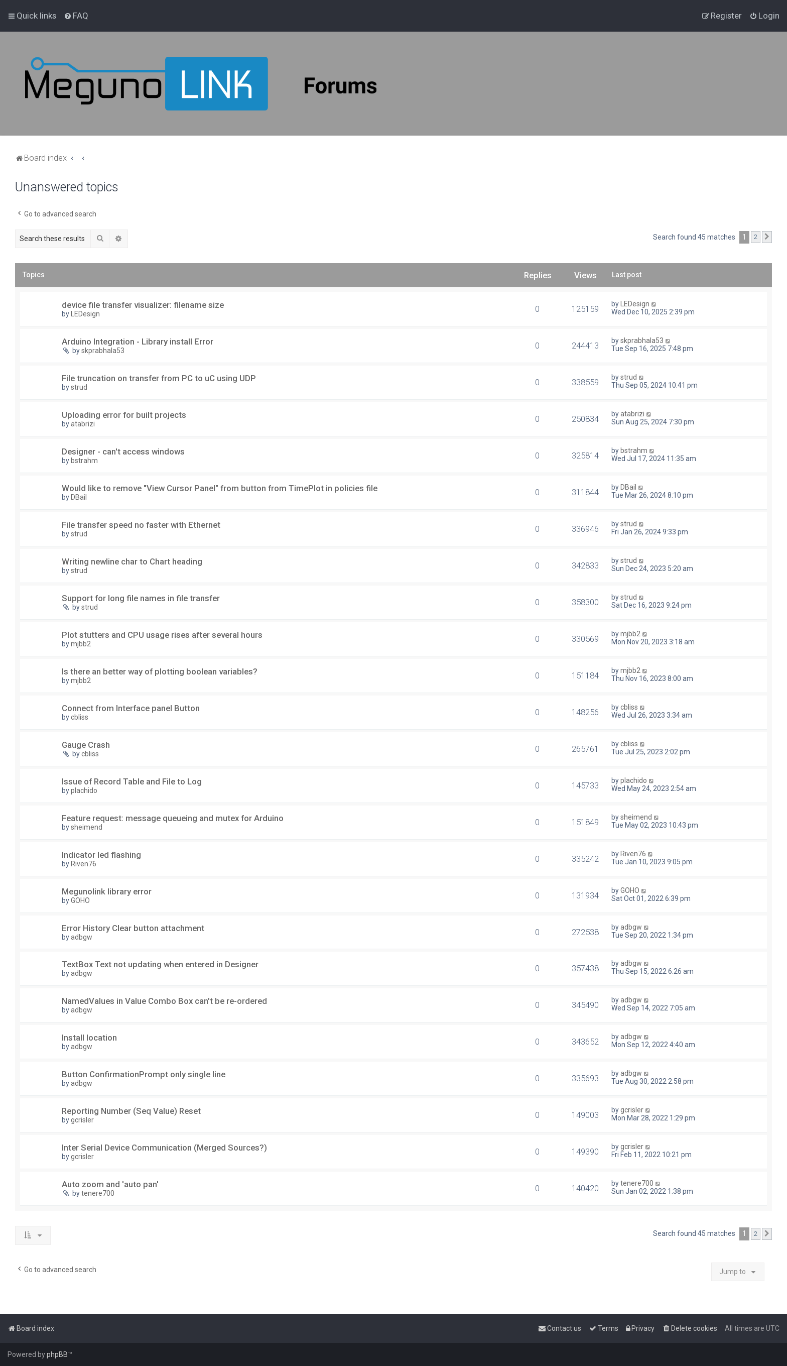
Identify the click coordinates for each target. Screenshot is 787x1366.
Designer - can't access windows (123, 451)
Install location (89, 1038)
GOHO (80, 900)
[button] (767, 237)
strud (79, 387)
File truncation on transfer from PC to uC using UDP (159, 378)
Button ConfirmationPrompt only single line (143, 1074)
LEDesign (85, 314)
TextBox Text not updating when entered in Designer (160, 964)
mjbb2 (81, 644)
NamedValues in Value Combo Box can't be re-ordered (164, 1001)
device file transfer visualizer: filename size (143, 305)
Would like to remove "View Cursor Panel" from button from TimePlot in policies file (219, 488)
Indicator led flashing (101, 855)
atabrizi (83, 424)
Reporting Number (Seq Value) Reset (131, 1111)
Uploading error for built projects (124, 415)
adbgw (81, 937)
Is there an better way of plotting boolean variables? (159, 671)
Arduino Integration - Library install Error (137, 341)
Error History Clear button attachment (133, 928)
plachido (84, 790)
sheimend (86, 827)
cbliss (79, 717)
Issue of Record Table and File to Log (132, 781)
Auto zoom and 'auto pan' (110, 1184)
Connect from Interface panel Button (131, 708)
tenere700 (97, 1193)
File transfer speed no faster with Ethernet (141, 525)
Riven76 (83, 864)
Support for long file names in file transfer (141, 598)
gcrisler (82, 1120)
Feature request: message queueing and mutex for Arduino (173, 818)
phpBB (57, 1354)
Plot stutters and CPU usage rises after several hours (162, 635)
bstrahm (84, 461)
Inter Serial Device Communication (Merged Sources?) (164, 1148)
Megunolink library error (107, 891)
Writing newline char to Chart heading (132, 561)
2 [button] (755, 237)
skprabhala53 (102, 351)
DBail (79, 497)
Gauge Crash (86, 745)
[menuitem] (76, 16)
